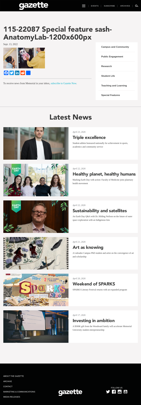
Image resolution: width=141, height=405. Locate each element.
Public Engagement (112, 56)
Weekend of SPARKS (94, 284)
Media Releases (11, 397)
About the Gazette (13, 376)
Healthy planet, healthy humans (104, 174)
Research (106, 66)
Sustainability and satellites (100, 211)
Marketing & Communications (19, 392)
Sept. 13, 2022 (10, 44)
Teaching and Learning (114, 85)
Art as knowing (88, 247)
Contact (8, 386)
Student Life (108, 76)
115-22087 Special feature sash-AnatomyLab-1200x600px (57, 33)
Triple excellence (89, 137)
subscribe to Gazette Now (63, 83)
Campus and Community (115, 47)
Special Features (110, 95)
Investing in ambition (94, 320)
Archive (7, 381)
